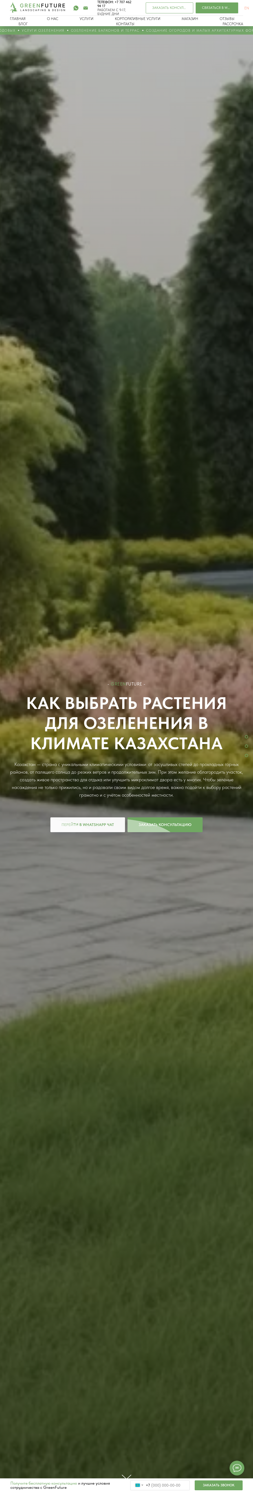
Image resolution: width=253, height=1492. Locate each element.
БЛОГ (23, 24)
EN (246, 8)
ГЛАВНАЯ (17, 19)
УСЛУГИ (86, 19)
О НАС (52, 19)
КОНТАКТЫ (125, 24)
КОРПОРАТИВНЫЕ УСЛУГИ (137, 19)
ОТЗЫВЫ (227, 19)
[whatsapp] (76, 8)
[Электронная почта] (86, 8)
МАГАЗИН (190, 19)
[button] (169, 8)
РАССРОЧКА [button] (233, 24)
